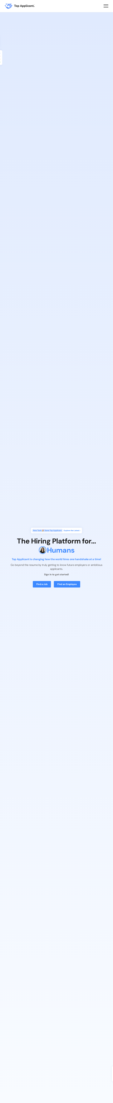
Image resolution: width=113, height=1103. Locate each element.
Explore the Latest (72, 530)
